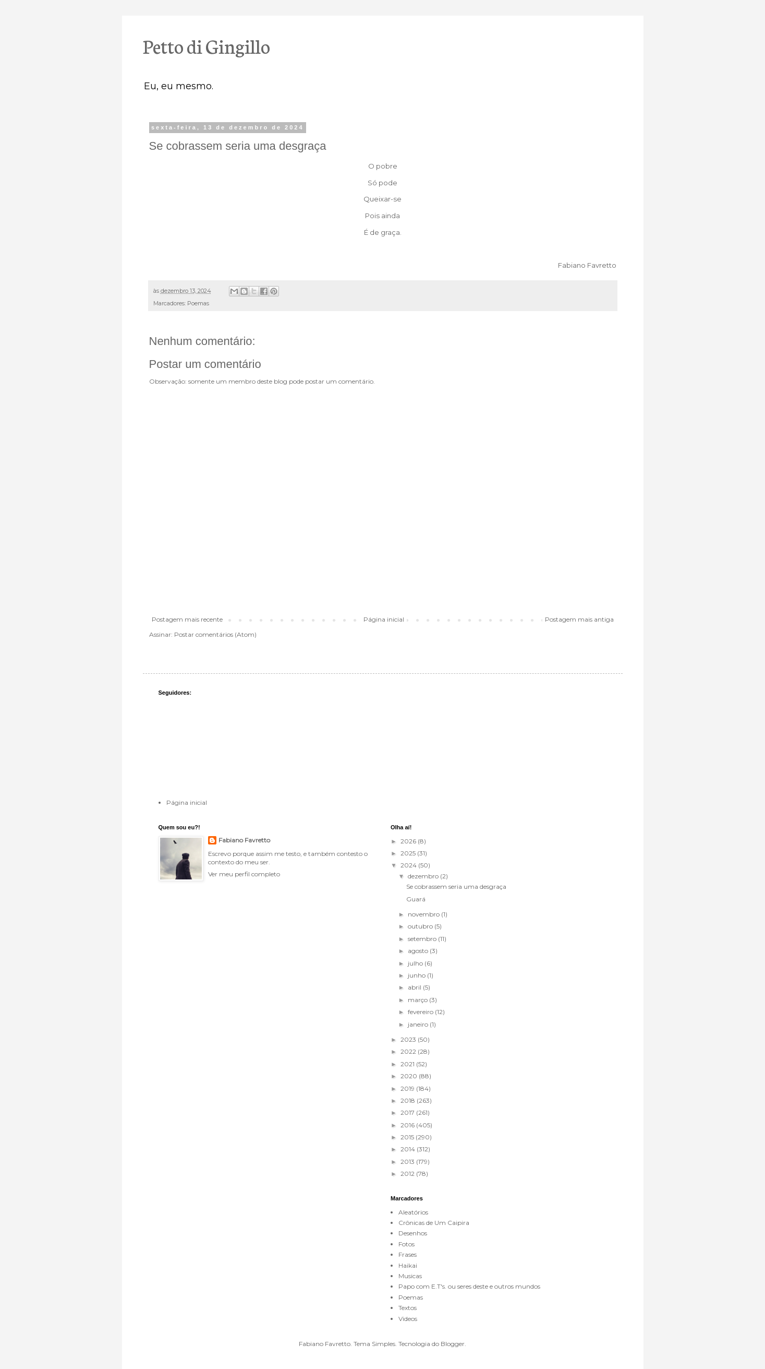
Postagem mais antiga (579, 619)
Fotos (406, 1244)
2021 (408, 1064)
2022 (409, 1051)
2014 (408, 1149)
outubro (421, 926)
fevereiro (421, 1012)
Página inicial (383, 619)
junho (417, 975)
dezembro (424, 876)
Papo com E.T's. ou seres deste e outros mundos (469, 1286)
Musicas (410, 1276)
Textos (407, 1308)
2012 (408, 1173)
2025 (408, 853)
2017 (408, 1112)
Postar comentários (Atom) (215, 634)
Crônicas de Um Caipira (433, 1223)
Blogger (453, 1344)
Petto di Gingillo (206, 45)
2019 (408, 1088)
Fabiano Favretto (244, 840)
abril (415, 987)
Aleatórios (413, 1212)
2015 (408, 1137)
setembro (423, 939)
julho (416, 963)
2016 (408, 1125)
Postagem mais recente (187, 619)
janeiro (419, 1024)
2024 (409, 865)
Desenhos (412, 1233)
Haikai (407, 1265)
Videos (407, 1319)
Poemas (198, 303)
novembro (424, 914)
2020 (409, 1076)
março (418, 1000)
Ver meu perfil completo (244, 874)
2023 (409, 1039)
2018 (408, 1100)
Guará (416, 899)
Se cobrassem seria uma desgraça (456, 886)
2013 (408, 1161)
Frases (407, 1254)
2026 (409, 841)
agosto (419, 951)
